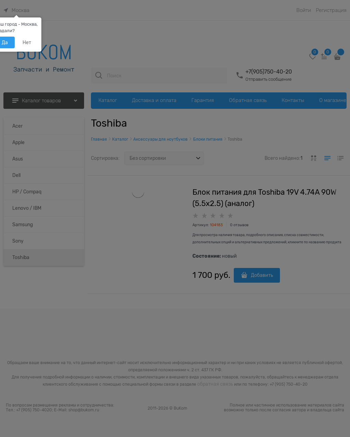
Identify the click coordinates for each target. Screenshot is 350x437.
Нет (27, 42)
